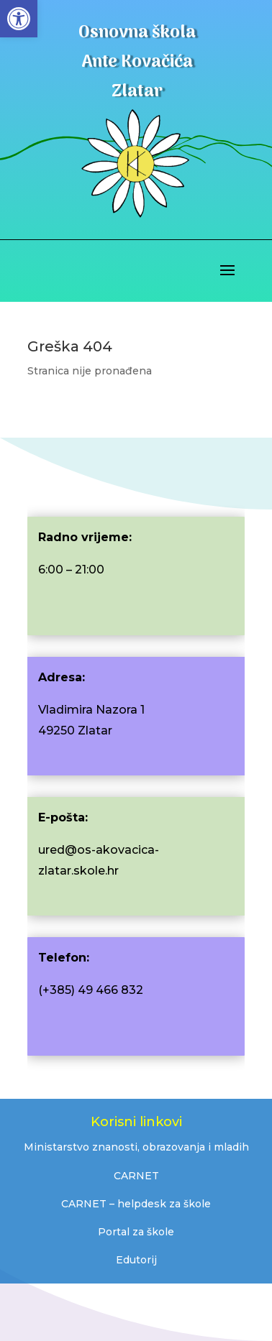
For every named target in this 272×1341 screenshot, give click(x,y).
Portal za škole (136, 1231)
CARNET (136, 1175)
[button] (18, 18)
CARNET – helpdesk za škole (136, 1203)
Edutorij (136, 1259)
